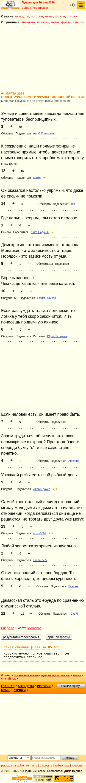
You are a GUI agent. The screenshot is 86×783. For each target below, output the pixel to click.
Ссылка (6, 232)
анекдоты (22, 16)
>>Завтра (34, 628)
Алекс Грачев (41, 489)
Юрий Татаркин (57, 336)
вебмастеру (61, 765)
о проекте (46, 765)
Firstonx (73, 586)
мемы (49, 16)
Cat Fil (74, 613)
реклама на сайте (12, 765)
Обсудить (7, 133)
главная (7, 686)
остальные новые (26, 675)
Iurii (72, 204)
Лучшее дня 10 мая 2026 (38, 2)
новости (77, 765)
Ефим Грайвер (46, 298)
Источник (39, 336)
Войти (26, 7)
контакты (32, 765)
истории (37, 16)
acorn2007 (39, 533)
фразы (60, 16)
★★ (55, 489)
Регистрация (40, 7)
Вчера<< (7, 628)
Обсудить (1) (44, 263)
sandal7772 (40, 560)
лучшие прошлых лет (55, 675)
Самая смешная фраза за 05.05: (32, 647)
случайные (8, 678)
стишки (72, 16)
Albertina (73, 461)
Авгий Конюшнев (44, 133)
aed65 (37, 177)
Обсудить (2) (9, 298)
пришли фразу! (70, 686)
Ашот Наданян (40, 232)
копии (77, 675)
